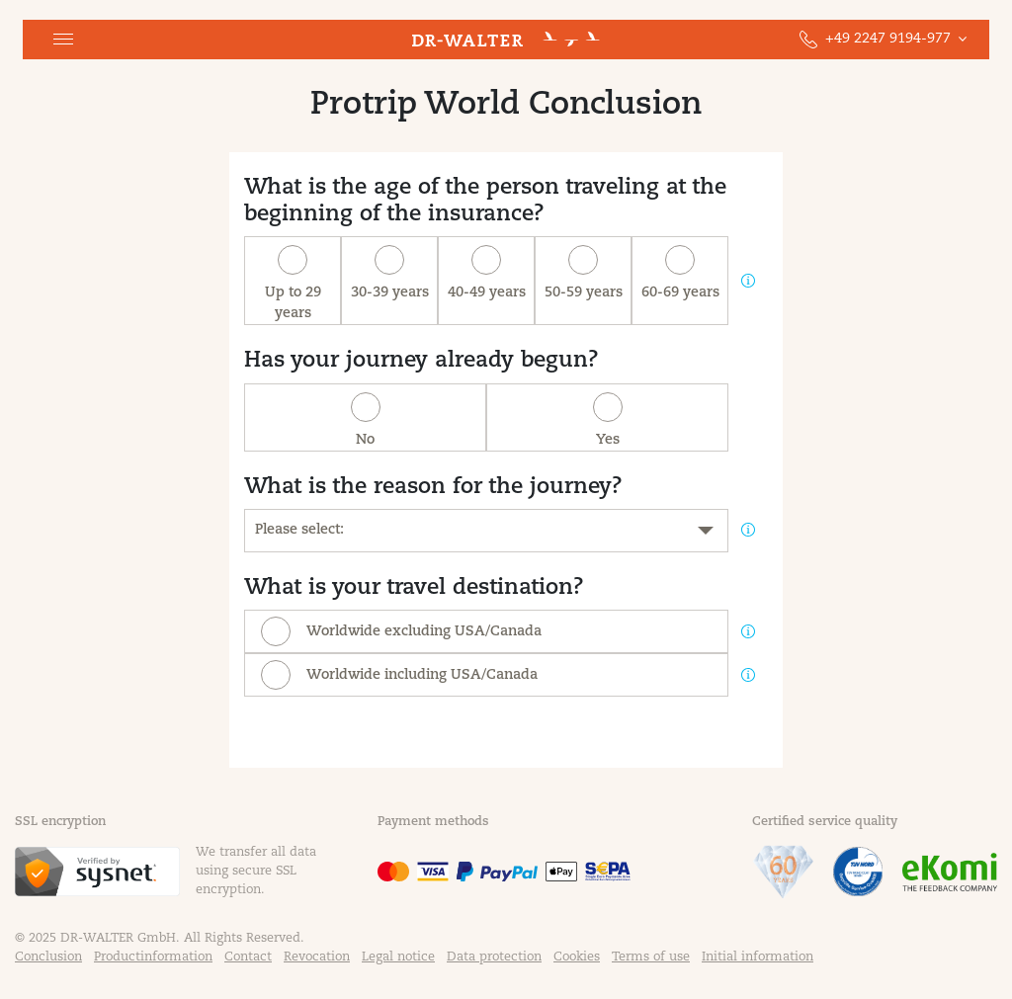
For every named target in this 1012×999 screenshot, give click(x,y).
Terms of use (651, 957)
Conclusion (48, 957)
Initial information (757, 957)
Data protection (494, 957)
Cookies (576, 957)
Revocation (317, 957)
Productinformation (153, 957)
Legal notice (398, 957)
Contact (248, 957)
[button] (63, 39)
